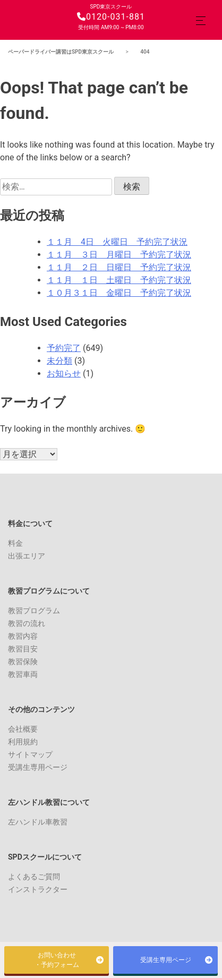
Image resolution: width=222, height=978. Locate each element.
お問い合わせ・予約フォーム (57, 959)
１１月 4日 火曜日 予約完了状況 (117, 242)
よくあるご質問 (34, 876)
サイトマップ (30, 754)
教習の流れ (26, 623)
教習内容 (23, 636)
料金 (15, 543)
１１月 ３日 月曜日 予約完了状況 (119, 255)
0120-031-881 (111, 17)
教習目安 (23, 649)
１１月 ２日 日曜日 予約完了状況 (119, 267)
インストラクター (37, 889)
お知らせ (64, 373)
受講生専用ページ (37, 767)
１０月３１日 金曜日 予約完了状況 (119, 293)
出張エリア (26, 556)
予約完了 (64, 348)
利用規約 (23, 741)
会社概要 (23, 729)
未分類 (59, 361)
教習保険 (23, 661)
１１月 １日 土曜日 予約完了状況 (119, 280)
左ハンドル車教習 (37, 822)
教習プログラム (34, 610)
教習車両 (23, 674)
